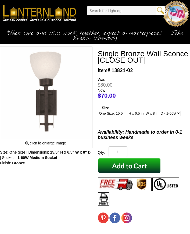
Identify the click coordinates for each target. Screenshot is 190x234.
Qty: (101, 152)
